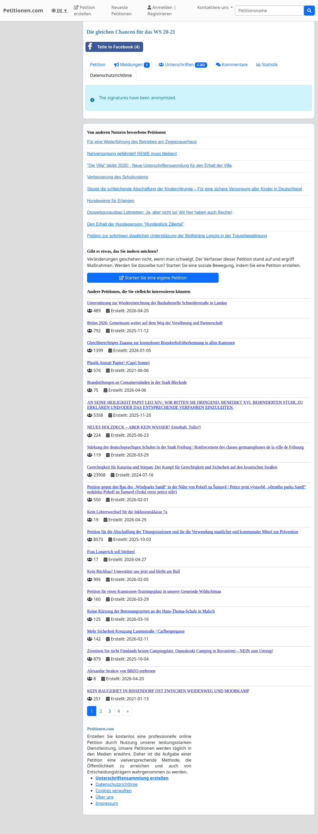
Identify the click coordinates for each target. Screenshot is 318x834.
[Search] (269, 11)
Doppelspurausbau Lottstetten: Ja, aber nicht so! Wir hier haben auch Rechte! (159, 212)
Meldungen (132, 65)
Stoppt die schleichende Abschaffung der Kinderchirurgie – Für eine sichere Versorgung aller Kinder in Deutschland (194, 189)
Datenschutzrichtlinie (111, 75)
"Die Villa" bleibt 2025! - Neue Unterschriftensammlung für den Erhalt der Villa (159, 165)
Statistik (266, 64)
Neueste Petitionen (122, 10)
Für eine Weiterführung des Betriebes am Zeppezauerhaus (142, 142)
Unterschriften (183, 65)
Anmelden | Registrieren (162, 10)
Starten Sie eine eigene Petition (153, 278)
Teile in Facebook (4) (113, 47)
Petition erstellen (84, 10)
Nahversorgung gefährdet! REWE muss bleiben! (132, 153)
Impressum (106, 803)
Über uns (104, 797)
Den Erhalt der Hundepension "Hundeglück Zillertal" (135, 224)
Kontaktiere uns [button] (213, 7)
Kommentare (232, 64)
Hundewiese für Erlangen (110, 200)
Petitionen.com (23, 10)
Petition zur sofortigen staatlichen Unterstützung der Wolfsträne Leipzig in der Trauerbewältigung (177, 236)
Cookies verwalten (113, 790)
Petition (97, 64)
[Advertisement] (39, 100)
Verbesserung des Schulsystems (117, 177)
